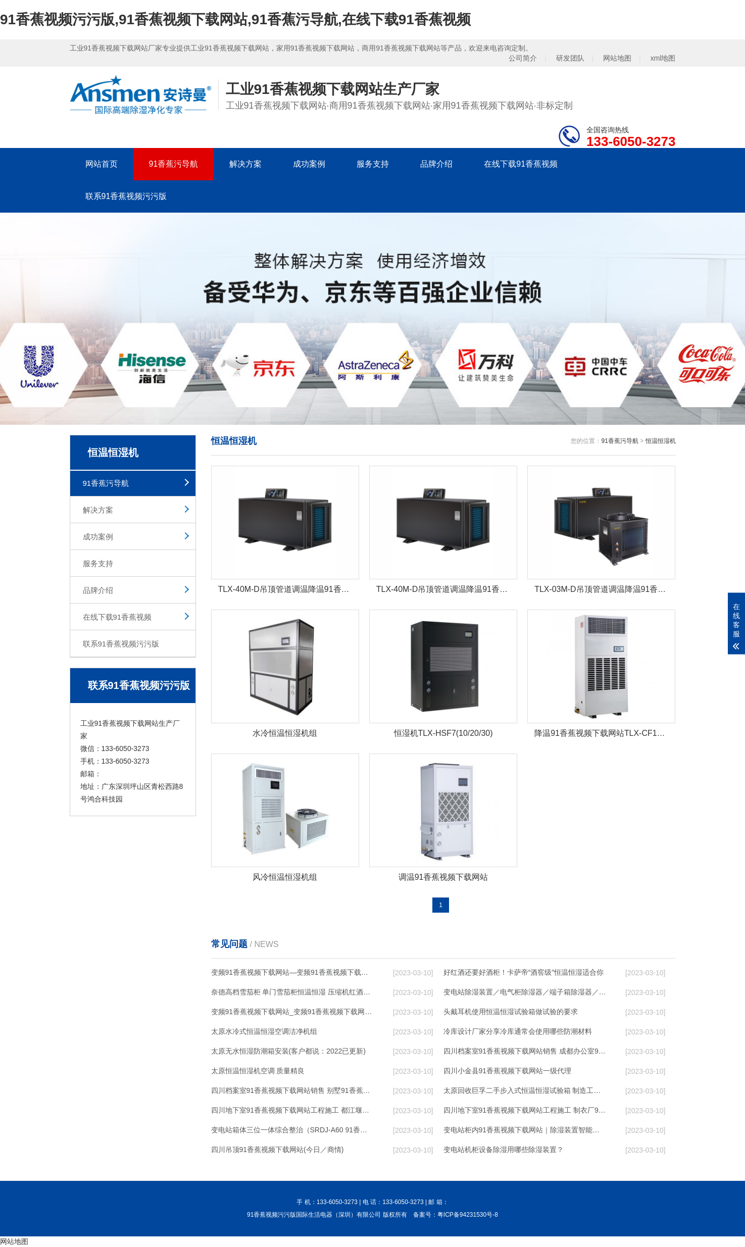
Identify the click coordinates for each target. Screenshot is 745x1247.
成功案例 (309, 164)
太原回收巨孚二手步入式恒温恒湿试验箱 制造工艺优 (524, 1091)
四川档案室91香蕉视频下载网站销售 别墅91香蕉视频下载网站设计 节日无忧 (292, 1091)
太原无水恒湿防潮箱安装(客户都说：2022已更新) (288, 1052)
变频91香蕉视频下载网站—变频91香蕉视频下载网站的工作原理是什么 (292, 973)
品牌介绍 (436, 164)
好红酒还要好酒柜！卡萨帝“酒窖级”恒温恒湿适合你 (523, 973)
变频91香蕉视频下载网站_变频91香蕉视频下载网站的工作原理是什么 (292, 1012)
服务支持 (373, 164)
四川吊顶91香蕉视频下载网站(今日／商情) (277, 1150)
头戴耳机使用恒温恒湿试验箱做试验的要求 (510, 1012)
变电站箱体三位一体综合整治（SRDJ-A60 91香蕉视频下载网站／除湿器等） (292, 1130)
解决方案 (245, 164)
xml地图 (663, 58)
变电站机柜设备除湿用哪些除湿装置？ (503, 1150)
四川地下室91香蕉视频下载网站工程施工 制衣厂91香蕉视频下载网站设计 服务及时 (524, 1111)
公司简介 (523, 58)
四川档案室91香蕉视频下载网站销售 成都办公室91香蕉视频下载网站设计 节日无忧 (524, 1052)
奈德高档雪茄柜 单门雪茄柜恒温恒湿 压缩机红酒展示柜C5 (292, 992)
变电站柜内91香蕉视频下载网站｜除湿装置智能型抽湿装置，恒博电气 (524, 1130)
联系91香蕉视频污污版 (126, 196)
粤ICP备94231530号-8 (467, 1215)
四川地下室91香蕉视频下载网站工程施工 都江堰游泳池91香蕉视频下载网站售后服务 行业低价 (292, 1111)
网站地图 (617, 58)
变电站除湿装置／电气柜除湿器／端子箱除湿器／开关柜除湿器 (524, 992)
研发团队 (570, 58)
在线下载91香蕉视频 (521, 164)
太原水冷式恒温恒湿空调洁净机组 (264, 1032)
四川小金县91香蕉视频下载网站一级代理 (507, 1071)
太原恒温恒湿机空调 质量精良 (258, 1071)
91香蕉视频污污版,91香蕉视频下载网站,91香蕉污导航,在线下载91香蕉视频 (235, 19)
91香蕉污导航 (173, 164)
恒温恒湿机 (660, 440)
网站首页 (101, 164)
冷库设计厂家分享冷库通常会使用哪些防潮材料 (517, 1032)
